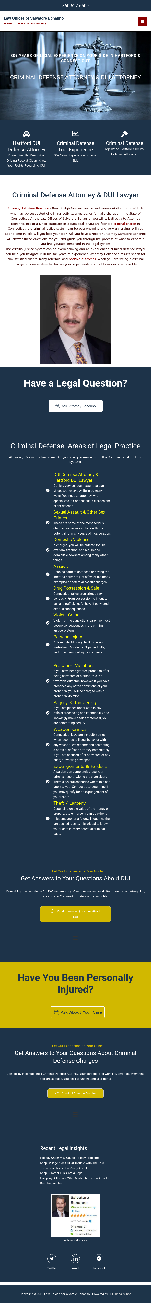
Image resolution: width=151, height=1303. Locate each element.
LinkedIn (75, 1268)
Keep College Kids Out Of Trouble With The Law (72, 1163)
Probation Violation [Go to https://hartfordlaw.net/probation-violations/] (73, 665)
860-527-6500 (75, 5)
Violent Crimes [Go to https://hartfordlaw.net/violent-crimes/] (67, 615)
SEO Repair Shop (120, 1294)
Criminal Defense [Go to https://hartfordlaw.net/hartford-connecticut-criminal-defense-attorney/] (124, 143)
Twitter (52, 1268)
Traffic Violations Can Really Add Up (64, 1168)
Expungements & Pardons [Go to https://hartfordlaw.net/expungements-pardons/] (80, 766)
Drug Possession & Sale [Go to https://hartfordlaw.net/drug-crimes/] (76, 588)
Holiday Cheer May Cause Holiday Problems (69, 1158)
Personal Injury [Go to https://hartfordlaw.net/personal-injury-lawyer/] (67, 636)
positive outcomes (82, 259)
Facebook (99, 1268)
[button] (76, 406)
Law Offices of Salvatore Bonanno (34, 18)
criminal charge (124, 223)
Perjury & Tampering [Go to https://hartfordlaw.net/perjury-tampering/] (74, 702)
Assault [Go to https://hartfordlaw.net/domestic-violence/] (60, 566)
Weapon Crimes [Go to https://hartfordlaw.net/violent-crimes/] (69, 729)
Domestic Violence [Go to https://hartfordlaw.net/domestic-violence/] (71, 539)
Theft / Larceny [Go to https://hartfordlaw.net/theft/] (69, 803)
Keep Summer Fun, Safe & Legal (61, 1173)
